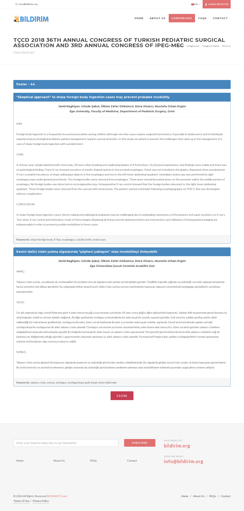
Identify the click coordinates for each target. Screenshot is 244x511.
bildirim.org (177, 445)
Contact (132, 460)
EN (195, 4)
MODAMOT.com (57, 496)
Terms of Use (21, 500)
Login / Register (216, 4)
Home (180, 45)
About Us (59, 460)
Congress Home (210, 45)
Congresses (193, 45)
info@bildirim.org (27, 4)
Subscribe (140, 442)
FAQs (93, 460)
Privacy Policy (41, 500)
